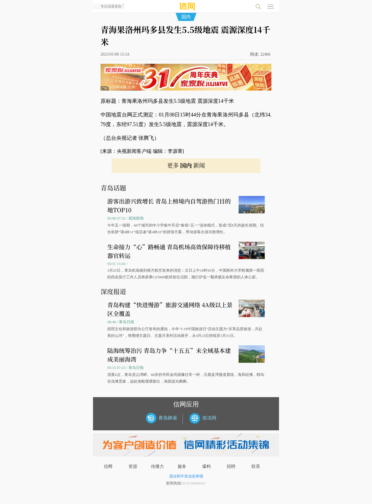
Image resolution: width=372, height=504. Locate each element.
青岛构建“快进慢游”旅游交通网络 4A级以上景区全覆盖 (170, 309)
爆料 (206, 466)
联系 (255, 466)
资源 (132, 466)
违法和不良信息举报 (186, 476)
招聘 (231, 466)
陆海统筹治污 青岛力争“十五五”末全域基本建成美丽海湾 (169, 354)
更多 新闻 (186, 165)
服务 (182, 466)
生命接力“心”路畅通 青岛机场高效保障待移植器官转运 (169, 251)
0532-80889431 (194, 483)
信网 (108, 466)
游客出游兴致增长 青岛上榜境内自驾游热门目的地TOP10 (169, 205)
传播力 (157, 466)
